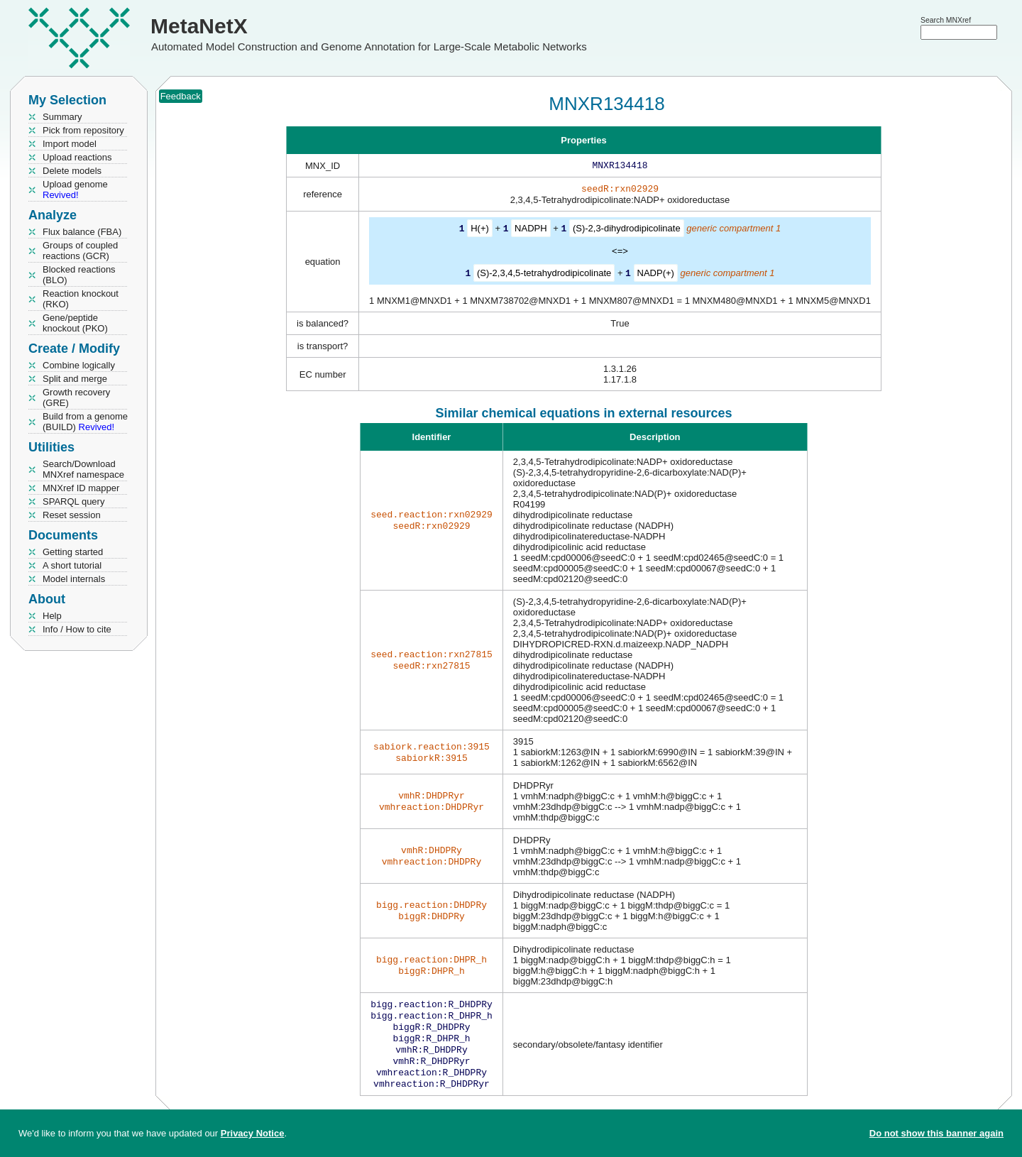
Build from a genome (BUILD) (85, 421)
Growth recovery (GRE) (76, 397)
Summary (62, 116)
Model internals (74, 579)
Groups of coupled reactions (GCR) (80, 250)
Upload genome (75, 189)
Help (52, 615)
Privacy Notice (253, 1133)
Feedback (180, 96)
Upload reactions (77, 157)
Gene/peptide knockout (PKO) (75, 323)
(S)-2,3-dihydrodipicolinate (627, 231)
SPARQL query (73, 501)
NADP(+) (655, 275)
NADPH (531, 231)
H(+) (480, 231)
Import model (70, 143)
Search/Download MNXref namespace (83, 469)
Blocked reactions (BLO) (79, 274)
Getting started (73, 552)
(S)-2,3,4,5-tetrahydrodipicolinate (544, 275)
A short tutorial (72, 565)
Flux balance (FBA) (82, 231)
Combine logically (79, 365)
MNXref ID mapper (81, 488)
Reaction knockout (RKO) (81, 298)
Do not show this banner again (936, 1133)
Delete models (72, 170)
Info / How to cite (77, 629)
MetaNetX (199, 26)
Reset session (72, 515)
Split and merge (75, 378)
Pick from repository (83, 130)
